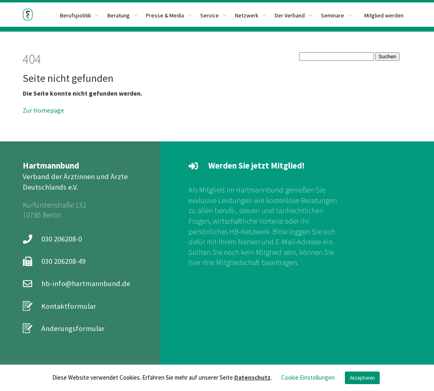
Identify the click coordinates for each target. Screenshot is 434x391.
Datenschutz (252, 377)
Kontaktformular (68, 306)
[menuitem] (122, 14)
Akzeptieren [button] (362, 377)
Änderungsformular (73, 328)
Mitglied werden (384, 15)
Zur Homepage (43, 110)
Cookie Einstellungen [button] (308, 377)
